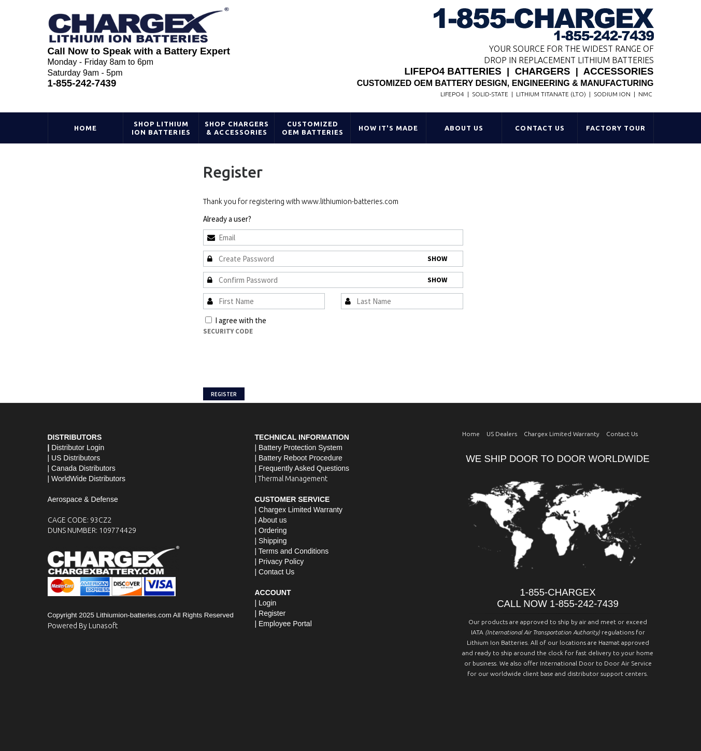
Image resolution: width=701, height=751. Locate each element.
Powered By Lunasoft (83, 626)
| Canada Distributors (82, 468)
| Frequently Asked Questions (302, 468)
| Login (266, 603)
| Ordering (271, 530)
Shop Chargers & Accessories (237, 128)
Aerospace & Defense (83, 499)
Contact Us (539, 128)
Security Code (228, 331)
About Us (464, 128)
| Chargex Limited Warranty (299, 510)
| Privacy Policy (279, 561)
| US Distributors (74, 458)
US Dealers (502, 433)
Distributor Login (77, 447)
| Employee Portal (283, 623)
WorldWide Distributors (88, 478)
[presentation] (282, 357)
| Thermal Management (291, 478)
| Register (270, 613)
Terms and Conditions (303, 320)
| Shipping (271, 541)
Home (85, 128)
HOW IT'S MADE (389, 128)
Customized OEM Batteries (313, 128)
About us (272, 520)
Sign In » (266, 219)
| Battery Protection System (298, 447)
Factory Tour (616, 128)
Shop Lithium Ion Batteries (161, 128)
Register (224, 394)
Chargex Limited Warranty (561, 433)
